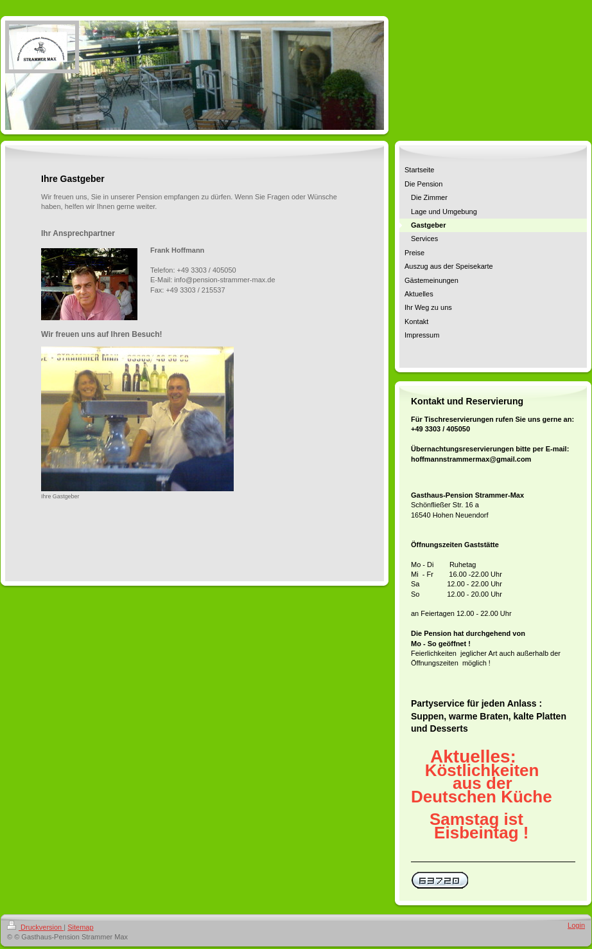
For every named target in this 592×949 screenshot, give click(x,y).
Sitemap (80, 927)
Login (576, 925)
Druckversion (35, 927)
